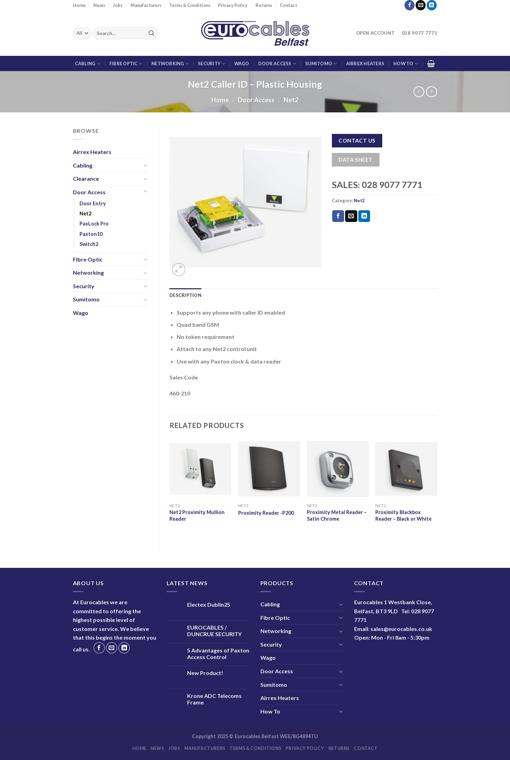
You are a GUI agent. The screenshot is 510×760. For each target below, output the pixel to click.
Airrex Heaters (365, 63)
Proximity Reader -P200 (266, 513)
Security (211, 63)
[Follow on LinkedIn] (432, 5)
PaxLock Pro (94, 224)
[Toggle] (145, 165)
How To (405, 63)
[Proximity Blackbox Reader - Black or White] (406, 469)
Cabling (87, 63)
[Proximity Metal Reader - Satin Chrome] (338, 469)
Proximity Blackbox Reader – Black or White (403, 515)
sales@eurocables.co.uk (401, 628)
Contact (288, 5)
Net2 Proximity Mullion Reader (197, 515)
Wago (241, 63)
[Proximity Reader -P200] (269, 469)
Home (79, 5)
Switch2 (89, 244)
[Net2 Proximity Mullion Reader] (200, 469)
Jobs (118, 5)
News (99, 5)
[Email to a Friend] (351, 216)
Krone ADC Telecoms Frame (214, 699)
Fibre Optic (125, 63)
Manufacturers (146, 5)
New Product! (205, 672)
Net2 (291, 100)
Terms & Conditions (189, 5)
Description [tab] (185, 295)
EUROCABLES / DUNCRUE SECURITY (214, 630)
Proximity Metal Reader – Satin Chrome (337, 515)
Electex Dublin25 (208, 604)
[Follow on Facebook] (409, 5)
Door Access (277, 63)
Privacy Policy (233, 5)
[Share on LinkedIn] (364, 216)
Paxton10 (91, 234)
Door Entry (93, 203)
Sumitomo (321, 63)
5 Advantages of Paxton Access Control (218, 653)
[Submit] (151, 33)
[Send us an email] (421, 5)
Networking (170, 63)
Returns (264, 5)
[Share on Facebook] (338, 216)
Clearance (86, 178)
